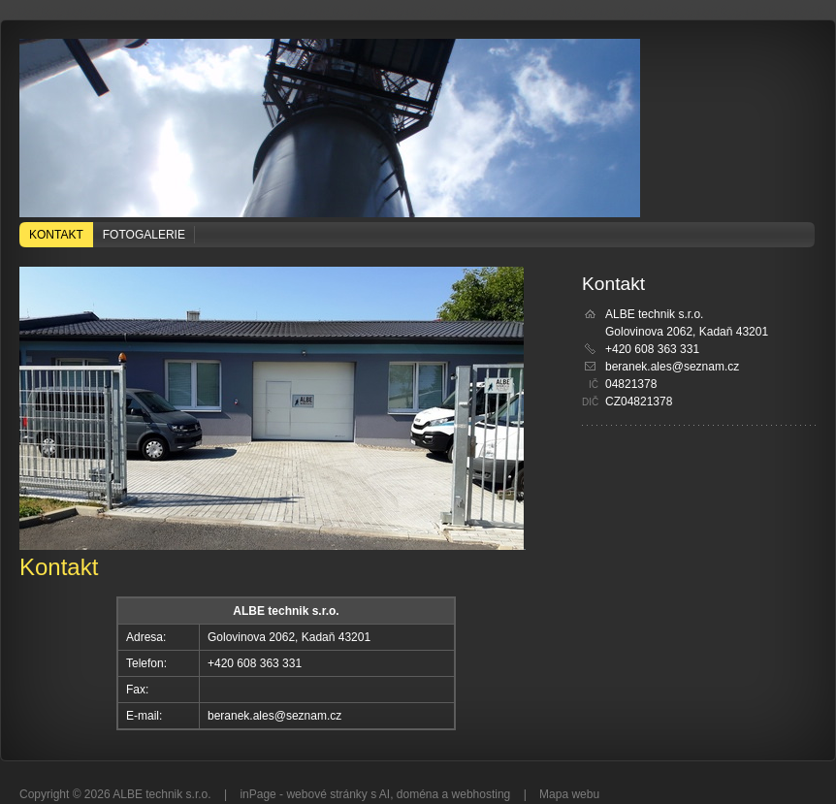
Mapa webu (569, 794)
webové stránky (326, 794)
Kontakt (56, 234)
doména (417, 794)
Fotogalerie (144, 234)
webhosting (481, 794)
